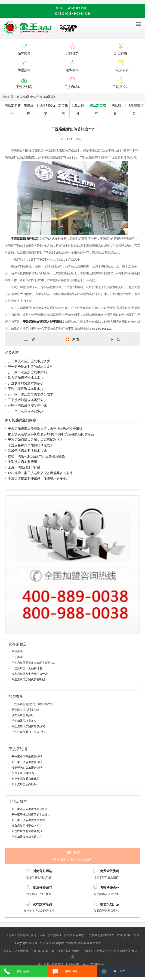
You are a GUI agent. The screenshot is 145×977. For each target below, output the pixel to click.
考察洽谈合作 (109, 887)
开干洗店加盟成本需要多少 (27, 400)
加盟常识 (29, 96)
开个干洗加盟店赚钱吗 (25, 778)
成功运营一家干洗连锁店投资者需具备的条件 (40, 473)
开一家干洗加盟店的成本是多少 (30, 366)
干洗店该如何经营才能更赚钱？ (44, 321)
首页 (19, 96)
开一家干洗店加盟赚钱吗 (27, 762)
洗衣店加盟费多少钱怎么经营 (30, 674)
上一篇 (29, 339)
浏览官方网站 (42, 871)
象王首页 (120, 971)
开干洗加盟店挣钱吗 (24, 784)
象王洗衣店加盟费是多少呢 (28, 726)
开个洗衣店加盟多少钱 (25, 709)
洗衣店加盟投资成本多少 (25, 378)
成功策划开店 (109, 904)
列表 (75, 339)
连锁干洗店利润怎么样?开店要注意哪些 (36, 456)
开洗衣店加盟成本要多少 (25, 383)
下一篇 (115, 339)
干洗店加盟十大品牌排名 (27, 668)
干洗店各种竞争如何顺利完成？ (30, 445)
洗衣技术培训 (42, 904)
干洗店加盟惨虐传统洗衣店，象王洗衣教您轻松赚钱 (45, 428)
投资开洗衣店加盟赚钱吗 (27, 767)
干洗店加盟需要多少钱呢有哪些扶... (34, 662)
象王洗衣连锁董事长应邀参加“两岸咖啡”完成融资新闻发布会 (51, 434)
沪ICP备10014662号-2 (116, 943)
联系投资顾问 (42, 887)
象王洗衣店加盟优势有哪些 (28, 679)
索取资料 (71, 971)
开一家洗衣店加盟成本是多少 (29, 361)
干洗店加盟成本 (46, 96)
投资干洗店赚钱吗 (23, 773)
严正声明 (17, 651)
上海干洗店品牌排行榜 (24, 467)
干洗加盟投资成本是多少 (25, 389)
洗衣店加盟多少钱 (23, 715)
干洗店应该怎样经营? (25, 238)
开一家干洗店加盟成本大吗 (27, 372)
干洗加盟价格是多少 (24, 720)
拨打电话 (23, 971)
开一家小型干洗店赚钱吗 (27, 756)
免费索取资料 (109, 871)
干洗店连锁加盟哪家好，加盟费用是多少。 (38, 478)
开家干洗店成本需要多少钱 (27, 405)
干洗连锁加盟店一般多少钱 (28, 732)
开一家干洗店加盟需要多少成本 (30, 394)
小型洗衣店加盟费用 (22, 462)
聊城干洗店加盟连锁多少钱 (27, 451)
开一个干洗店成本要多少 (25, 411)
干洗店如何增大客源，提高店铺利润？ (35, 439)
